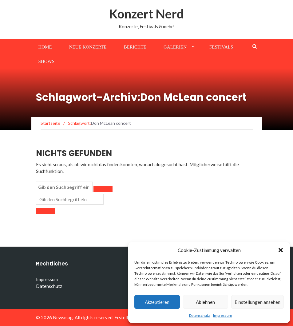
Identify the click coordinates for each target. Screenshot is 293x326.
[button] (281, 250)
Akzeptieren (157, 302)
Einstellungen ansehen (257, 302)
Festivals (221, 47)
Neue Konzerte (88, 47)
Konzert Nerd (146, 13)
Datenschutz (199, 315)
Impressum (222, 315)
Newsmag (63, 317)
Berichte (135, 47)
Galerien (175, 47)
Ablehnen (205, 302)
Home (45, 47)
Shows (46, 61)
